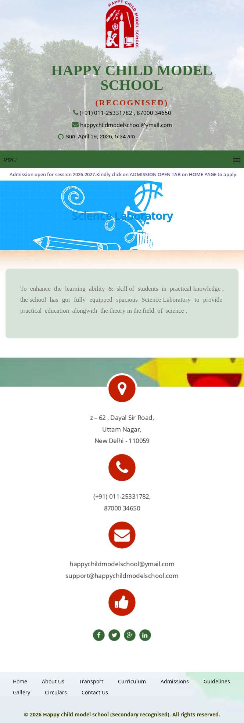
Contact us (95, 692)
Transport (91, 681)
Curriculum (132, 681)
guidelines (217, 681)
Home (20, 681)
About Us (53, 681)
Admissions (175, 681)
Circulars (56, 692)
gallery (21, 692)
